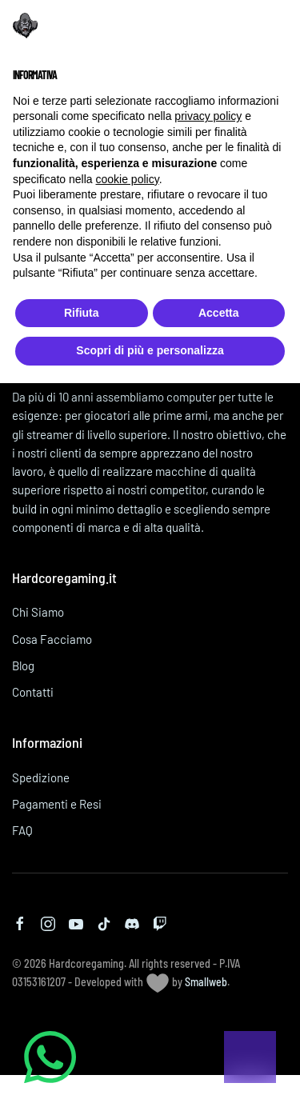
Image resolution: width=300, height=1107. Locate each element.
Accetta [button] (218, 312)
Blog (23, 665)
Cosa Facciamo (52, 639)
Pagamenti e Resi (57, 804)
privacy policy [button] (208, 116)
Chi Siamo (38, 612)
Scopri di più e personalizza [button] (149, 350)
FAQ (22, 830)
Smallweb (206, 982)
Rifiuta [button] (81, 312)
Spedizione (41, 777)
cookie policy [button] (127, 179)
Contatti (33, 692)
